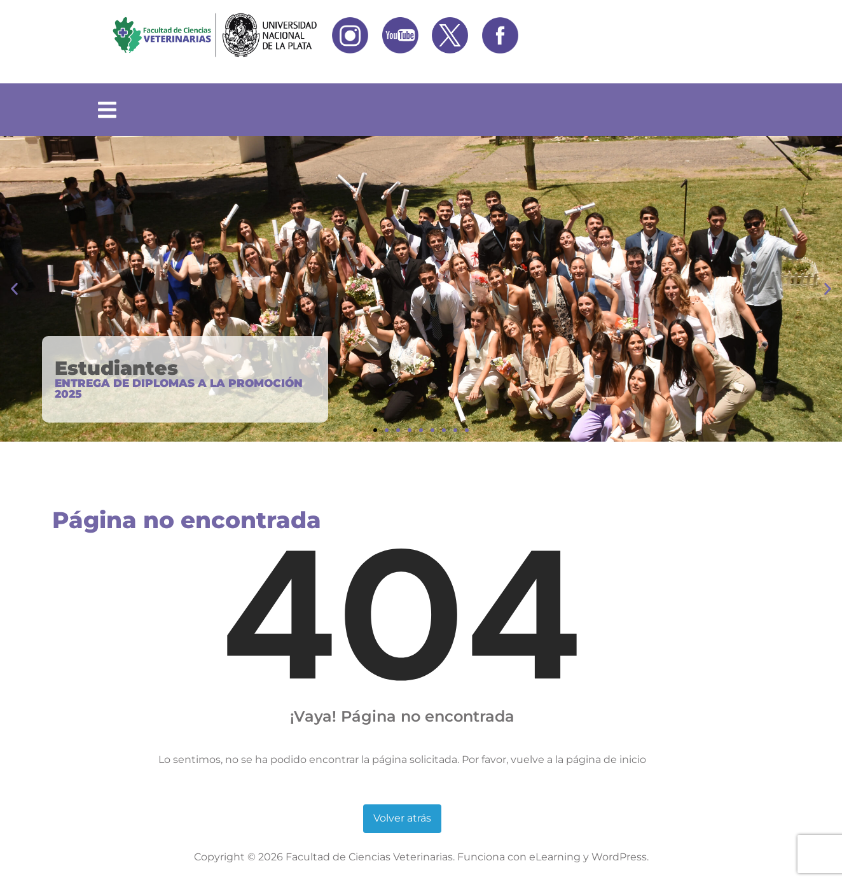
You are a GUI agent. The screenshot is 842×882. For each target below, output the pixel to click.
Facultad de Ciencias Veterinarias (369, 857)
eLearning (555, 857)
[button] (14, 289)
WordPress (619, 857)
